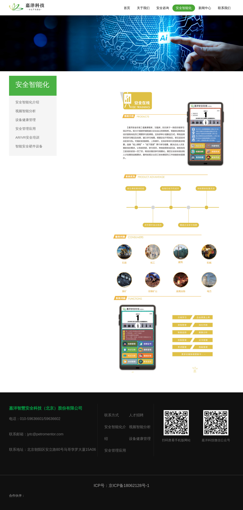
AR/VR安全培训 (27, 137)
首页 (127, 8)
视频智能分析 (25, 111)
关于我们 (143, 8)
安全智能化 (184, 8)
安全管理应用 (25, 128)
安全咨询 (162, 8)
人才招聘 (136, 415)
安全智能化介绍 (27, 102)
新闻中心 (204, 8)
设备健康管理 (25, 120)
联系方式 (111, 415)
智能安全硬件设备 (29, 146)
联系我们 (224, 8)
